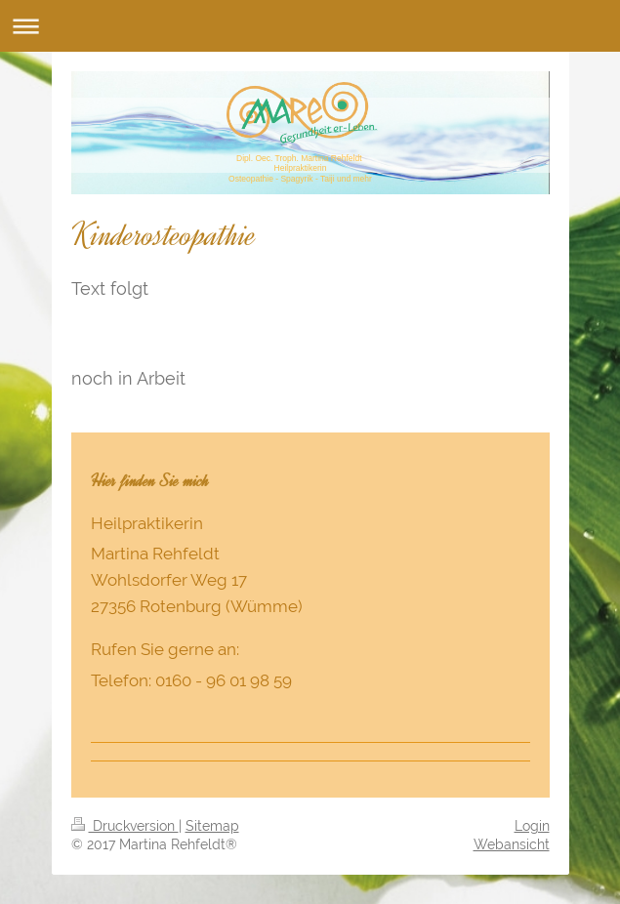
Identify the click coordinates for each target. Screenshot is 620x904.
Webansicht (512, 844)
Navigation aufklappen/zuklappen (310, 26)
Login (532, 826)
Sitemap (212, 826)
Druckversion (125, 826)
